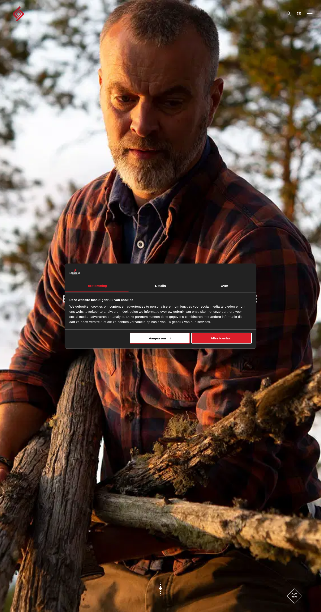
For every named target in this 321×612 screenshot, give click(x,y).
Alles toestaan (222, 338)
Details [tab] (160, 286)
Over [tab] (224, 286)
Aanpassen (160, 338)
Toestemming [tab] (96, 286)
